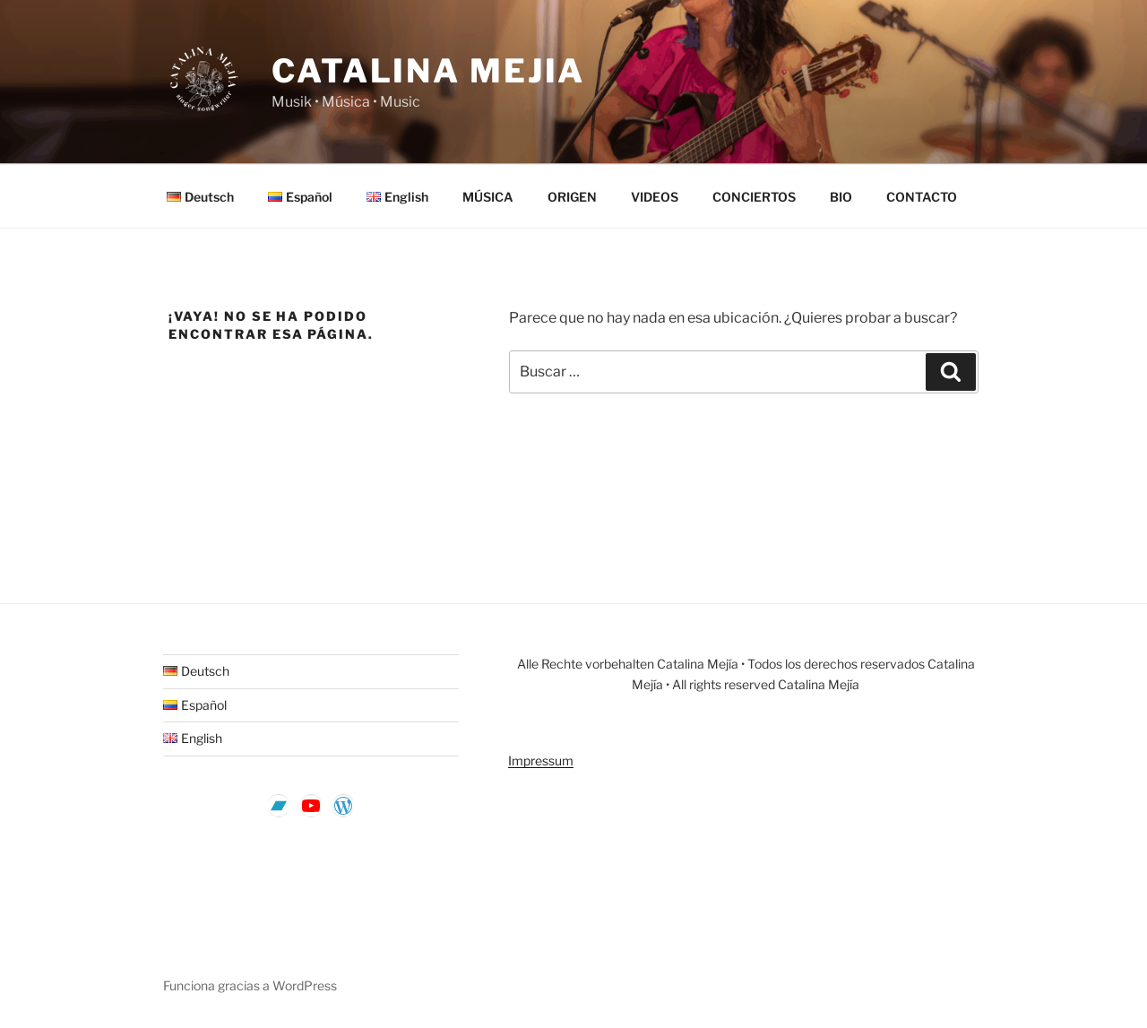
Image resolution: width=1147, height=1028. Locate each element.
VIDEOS (654, 196)
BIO (841, 196)
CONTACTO (921, 196)
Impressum (541, 760)
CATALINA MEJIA (428, 71)
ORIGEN (572, 196)
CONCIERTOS (754, 196)
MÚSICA (487, 196)
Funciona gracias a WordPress (250, 985)
